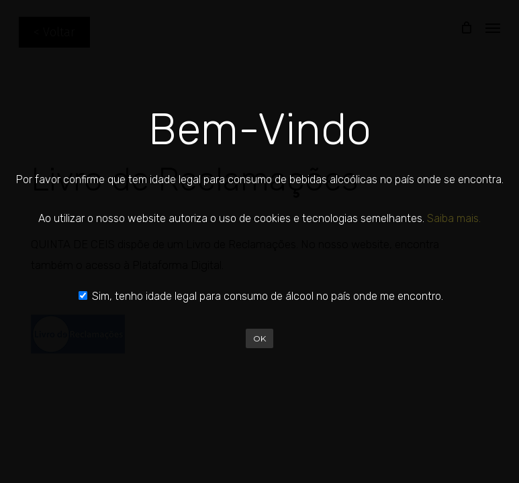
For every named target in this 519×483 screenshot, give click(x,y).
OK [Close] (259, 338)
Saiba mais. (454, 218)
